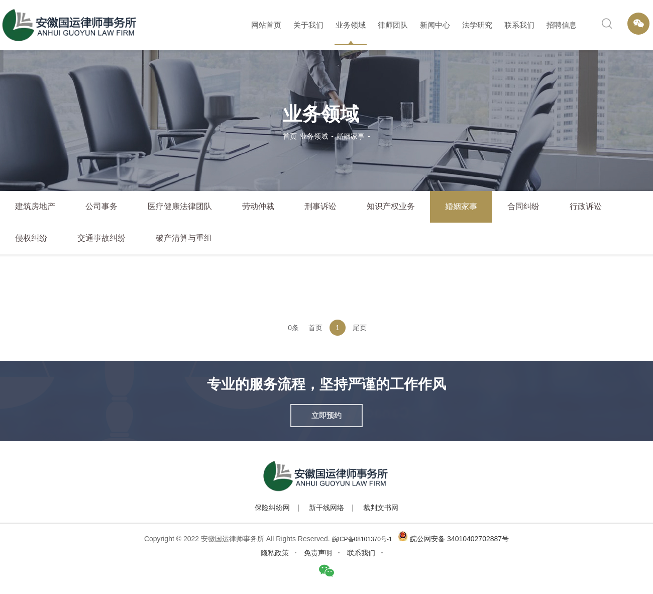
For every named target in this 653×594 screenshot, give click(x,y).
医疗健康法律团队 (180, 206)
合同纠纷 (523, 206)
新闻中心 (435, 25)
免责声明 (318, 553)
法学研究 (477, 25)
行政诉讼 (586, 206)
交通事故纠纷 (101, 238)
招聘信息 (562, 25)
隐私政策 (275, 553)
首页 (290, 136)
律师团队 (393, 25)
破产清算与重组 (184, 238)
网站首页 (266, 25)
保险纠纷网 (272, 508)
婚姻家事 (351, 136)
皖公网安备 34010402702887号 (459, 539)
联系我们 (519, 25)
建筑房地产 (35, 206)
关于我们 (308, 25)
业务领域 (351, 25)
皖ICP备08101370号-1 (362, 539)
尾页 (360, 328)
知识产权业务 (391, 206)
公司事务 (101, 206)
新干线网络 (326, 508)
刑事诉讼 (320, 206)
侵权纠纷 (31, 238)
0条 (293, 328)
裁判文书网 (380, 508)
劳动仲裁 (258, 206)
